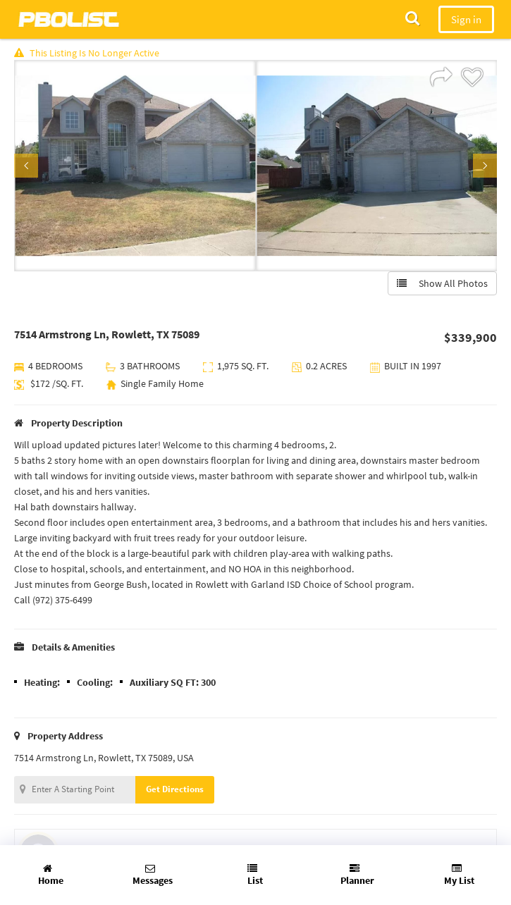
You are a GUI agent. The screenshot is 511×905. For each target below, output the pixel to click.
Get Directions (175, 789)
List (255, 875)
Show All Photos (442, 283)
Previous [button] (26, 166)
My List (459, 875)
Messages (153, 875)
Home (50, 875)
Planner (357, 875)
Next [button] (485, 166)
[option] (135, 165)
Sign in (466, 19)
